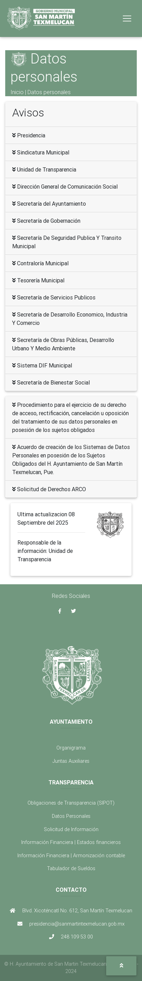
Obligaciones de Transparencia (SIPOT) (71, 803)
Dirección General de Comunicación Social (65, 186)
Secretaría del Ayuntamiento (49, 203)
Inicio (17, 92)
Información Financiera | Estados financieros (71, 842)
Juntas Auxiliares (71, 761)
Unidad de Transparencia (44, 169)
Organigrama (71, 748)
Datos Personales (71, 816)
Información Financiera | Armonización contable (71, 855)
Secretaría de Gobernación (46, 220)
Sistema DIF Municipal (42, 365)
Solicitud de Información (71, 829)
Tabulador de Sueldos (71, 868)
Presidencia (28, 135)
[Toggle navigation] (127, 18)
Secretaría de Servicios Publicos (53, 297)
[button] (121, 965)
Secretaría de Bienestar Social (51, 382)
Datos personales (49, 92)
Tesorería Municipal (38, 280)
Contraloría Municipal (40, 263)
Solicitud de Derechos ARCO (49, 489)
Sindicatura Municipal (40, 152)
